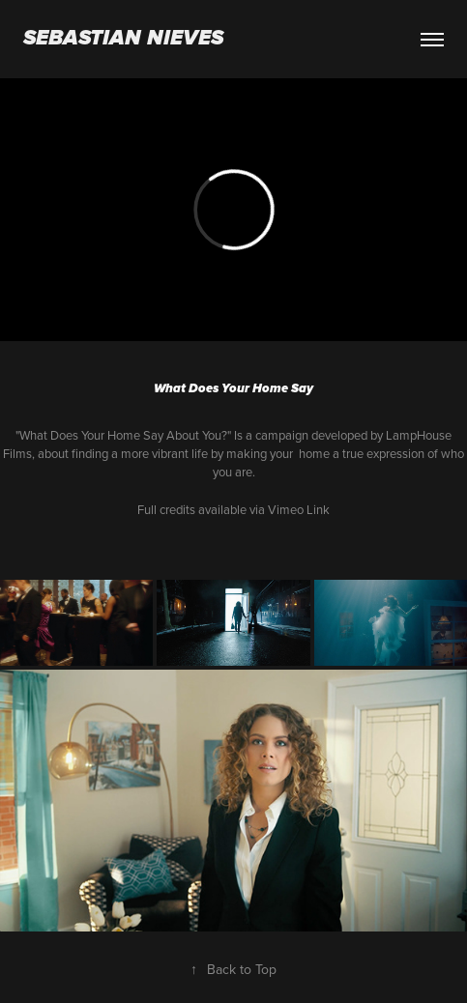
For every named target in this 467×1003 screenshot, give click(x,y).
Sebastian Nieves (123, 39)
